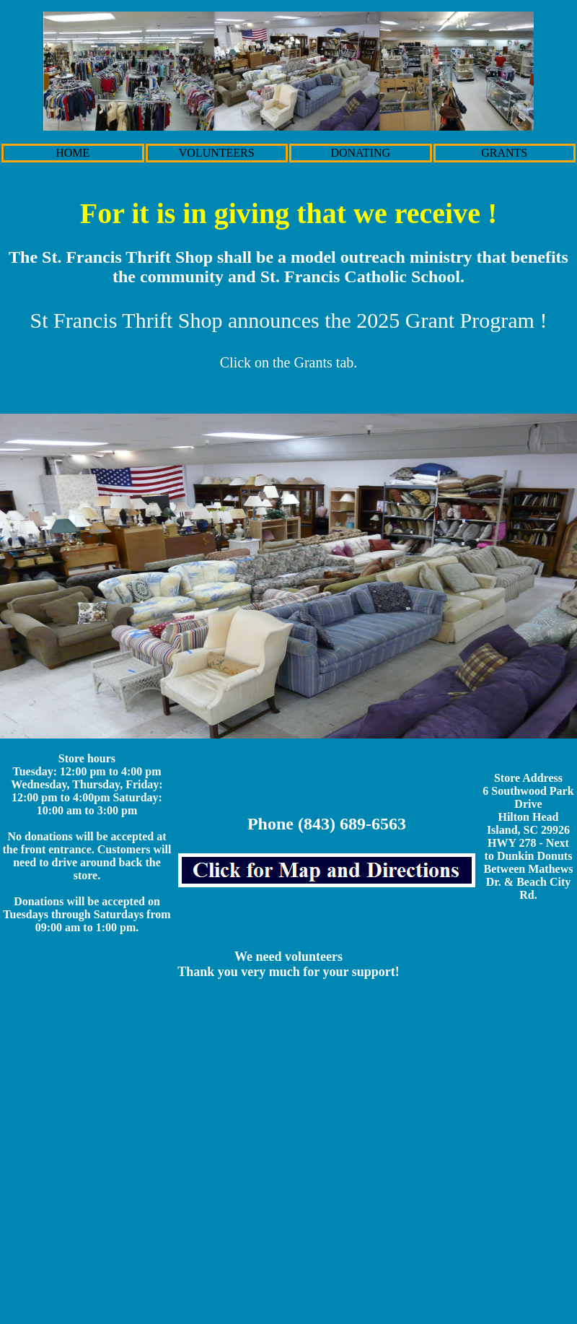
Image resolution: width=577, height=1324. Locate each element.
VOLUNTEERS (217, 153)
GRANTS (504, 153)
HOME (72, 153)
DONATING (360, 153)
